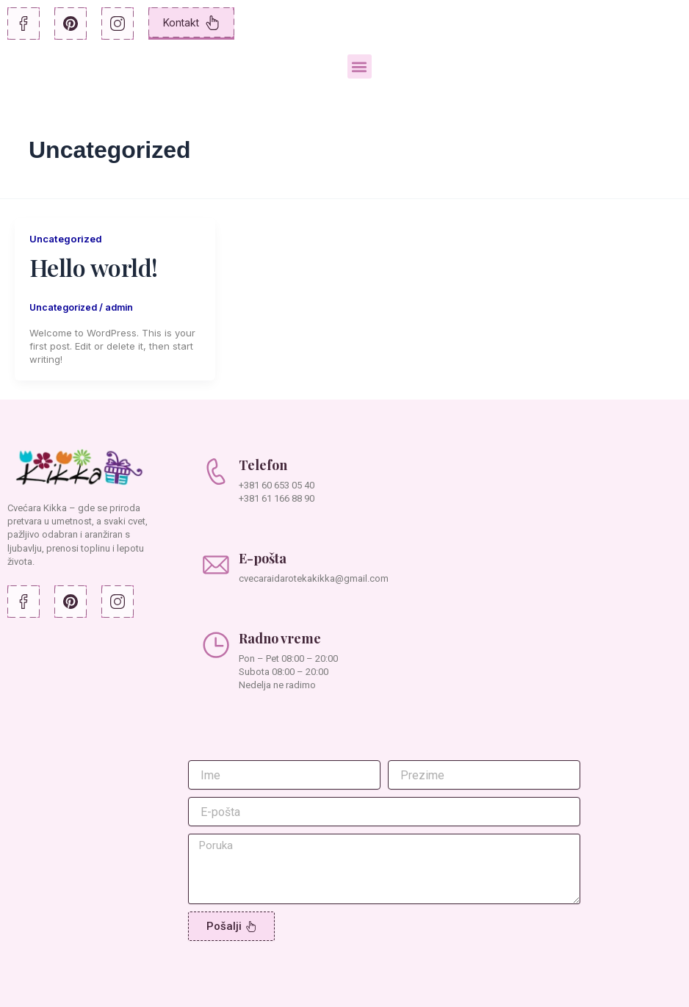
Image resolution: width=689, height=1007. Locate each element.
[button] (359, 66)
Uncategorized (68, 238)
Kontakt (191, 22)
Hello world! (93, 267)
